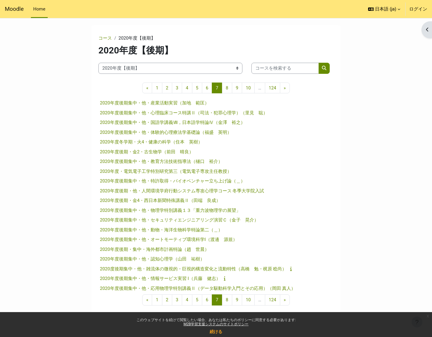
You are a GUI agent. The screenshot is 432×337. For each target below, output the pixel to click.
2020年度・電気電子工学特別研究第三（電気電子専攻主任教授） (166, 171)
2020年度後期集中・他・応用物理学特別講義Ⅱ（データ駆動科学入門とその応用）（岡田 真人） (198, 288)
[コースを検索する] (285, 68)
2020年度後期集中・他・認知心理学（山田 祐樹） (152, 259)
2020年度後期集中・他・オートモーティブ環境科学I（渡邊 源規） (168, 239)
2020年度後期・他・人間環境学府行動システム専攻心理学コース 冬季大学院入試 (182, 191)
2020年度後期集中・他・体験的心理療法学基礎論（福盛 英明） (166, 132)
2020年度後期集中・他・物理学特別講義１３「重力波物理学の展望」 (170, 210)
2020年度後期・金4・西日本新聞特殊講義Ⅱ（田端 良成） (160, 200)
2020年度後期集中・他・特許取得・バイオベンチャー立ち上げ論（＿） (172, 181)
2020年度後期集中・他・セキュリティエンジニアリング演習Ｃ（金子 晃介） (179, 220)
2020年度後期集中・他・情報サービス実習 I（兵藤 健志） (160, 278)
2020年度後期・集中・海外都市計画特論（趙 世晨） (154, 249)
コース (105, 38)
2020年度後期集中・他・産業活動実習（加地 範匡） (154, 103)
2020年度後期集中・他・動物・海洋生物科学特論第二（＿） (161, 230)
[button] (384, 9)
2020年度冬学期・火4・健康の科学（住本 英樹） (151, 142)
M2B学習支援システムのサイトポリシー (216, 324)
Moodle (14, 9)
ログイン (418, 9)
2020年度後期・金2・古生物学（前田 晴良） (147, 152)
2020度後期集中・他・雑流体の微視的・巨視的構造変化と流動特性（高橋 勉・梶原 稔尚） (193, 269)
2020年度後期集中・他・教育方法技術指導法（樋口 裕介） (161, 161)
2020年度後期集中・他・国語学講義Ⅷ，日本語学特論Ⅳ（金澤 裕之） (172, 122)
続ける (216, 331)
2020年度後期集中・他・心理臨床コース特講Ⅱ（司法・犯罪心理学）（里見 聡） (184, 113)
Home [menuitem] (39, 9)
